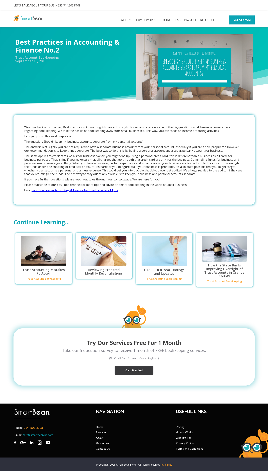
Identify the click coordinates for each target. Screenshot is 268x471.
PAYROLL (190, 20)
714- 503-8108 (33, 427)
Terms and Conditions (189, 448)
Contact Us (103, 448)
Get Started (242, 20)
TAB (178, 20)
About (99, 438)
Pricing (165, 20)
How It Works (184, 432)
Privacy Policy (185, 443)
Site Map (167, 464)
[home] (28, 18)
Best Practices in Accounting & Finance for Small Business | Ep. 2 (75, 190)
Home (100, 427)
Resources (208, 20)
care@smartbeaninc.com (38, 435)
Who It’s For (183, 438)
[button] (125, 20)
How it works (145, 20)
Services (101, 432)
